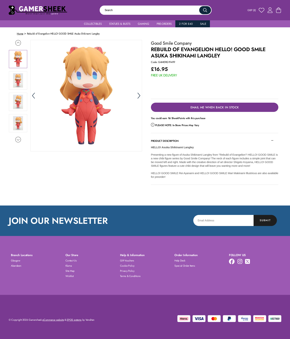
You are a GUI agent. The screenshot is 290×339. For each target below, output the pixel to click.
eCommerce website (53, 320)
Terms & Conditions (130, 276)
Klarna (68, 266)
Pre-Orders (164, 24)
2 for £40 (186, 24)
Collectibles (93, 24)
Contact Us (71, 260)
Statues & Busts (119, 24)
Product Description (164, 141)
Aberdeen (16, 266)
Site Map (70, 271)
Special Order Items (184, 266)
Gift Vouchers (127, 260)
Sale (203, 24)
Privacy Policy (127, 271)
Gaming (143, 24)
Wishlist (69, 276)
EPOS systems (74, 320)
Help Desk (179, 260)
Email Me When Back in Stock (214, 107)
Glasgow (15, 260)
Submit (265, 220)
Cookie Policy (127, 266)
